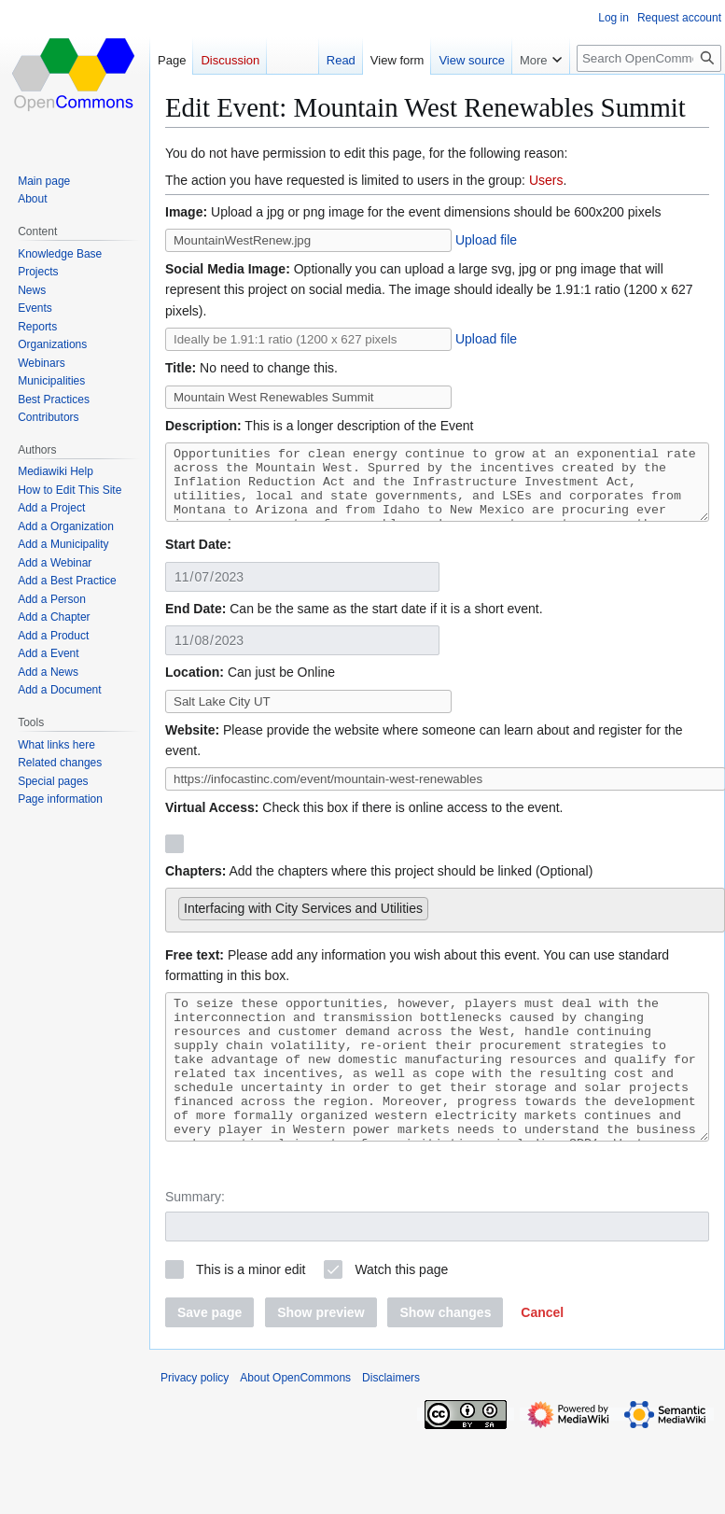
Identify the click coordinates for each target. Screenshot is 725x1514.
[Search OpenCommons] (649, 58)
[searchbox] (438, 918)
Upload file (486, 239)
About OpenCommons (295, 1419)
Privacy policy (194, 1419)
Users (546, 180)
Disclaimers (391, 1419)
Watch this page (401, 1311)
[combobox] (445, 924)
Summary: (195, 1238)
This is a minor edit (250, 1311)
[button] (542, 1354)
